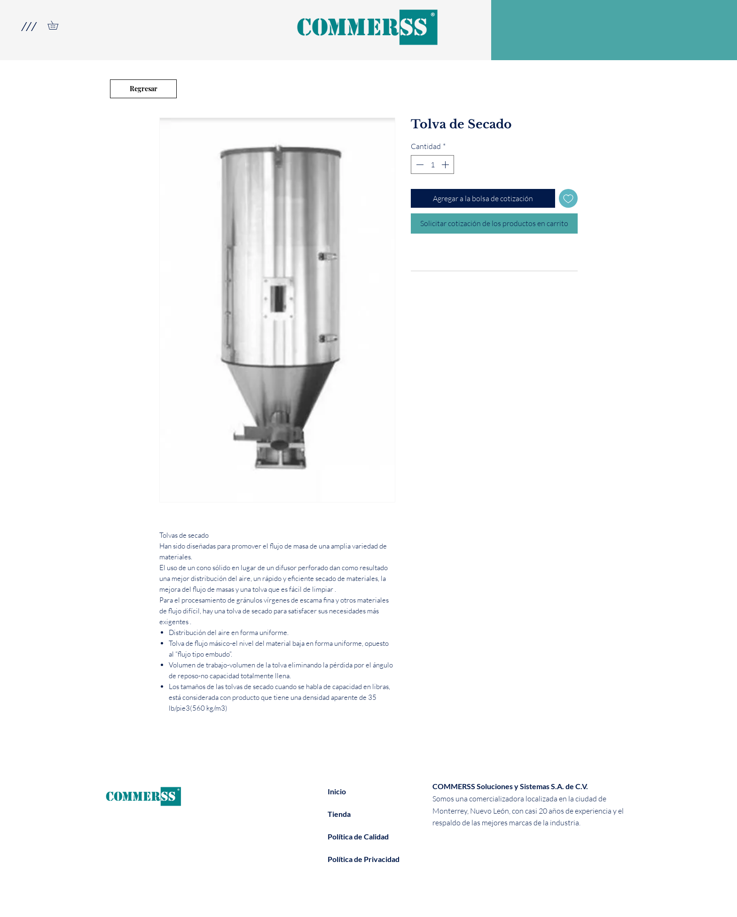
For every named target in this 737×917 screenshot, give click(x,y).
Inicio (337, 791)
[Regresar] (143, 88)
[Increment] (446, 164)
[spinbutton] (432, 164)
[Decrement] (418, 164)
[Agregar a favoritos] (568, 198)
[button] (28, 26)
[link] (57, 25)
